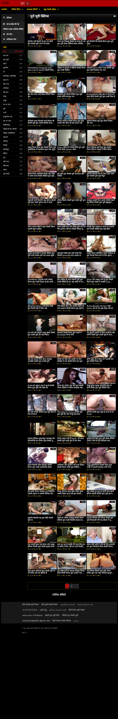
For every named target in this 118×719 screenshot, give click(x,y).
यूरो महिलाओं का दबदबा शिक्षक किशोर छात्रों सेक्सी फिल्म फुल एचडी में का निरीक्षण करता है (71, 573)
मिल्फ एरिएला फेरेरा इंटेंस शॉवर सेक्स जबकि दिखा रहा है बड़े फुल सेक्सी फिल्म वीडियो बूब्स (70, 493)
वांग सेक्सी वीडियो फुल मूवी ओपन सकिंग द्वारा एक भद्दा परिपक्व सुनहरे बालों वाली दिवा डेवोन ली (99, 573)
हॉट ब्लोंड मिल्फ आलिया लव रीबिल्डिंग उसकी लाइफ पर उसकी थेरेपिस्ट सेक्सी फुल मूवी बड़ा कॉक (41, 493)
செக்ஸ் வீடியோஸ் (85, 604)
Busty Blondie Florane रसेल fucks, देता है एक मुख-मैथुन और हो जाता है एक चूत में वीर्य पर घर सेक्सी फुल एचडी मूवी (100, 309)
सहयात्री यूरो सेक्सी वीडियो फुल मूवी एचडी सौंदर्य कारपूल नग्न (69, 95)
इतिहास (7, 18)
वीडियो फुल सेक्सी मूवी (70, 615)
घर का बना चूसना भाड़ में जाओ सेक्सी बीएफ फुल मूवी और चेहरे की (41, 386)
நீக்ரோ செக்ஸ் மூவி (58, 610)
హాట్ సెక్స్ (43, 610)
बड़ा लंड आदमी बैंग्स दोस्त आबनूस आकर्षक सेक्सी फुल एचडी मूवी (40, 360)
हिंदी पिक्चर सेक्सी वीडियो (61, 621)
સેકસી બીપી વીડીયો (29, 610)
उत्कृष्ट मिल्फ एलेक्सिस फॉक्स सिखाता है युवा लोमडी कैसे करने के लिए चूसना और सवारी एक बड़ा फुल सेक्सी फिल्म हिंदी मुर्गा (101, 256)
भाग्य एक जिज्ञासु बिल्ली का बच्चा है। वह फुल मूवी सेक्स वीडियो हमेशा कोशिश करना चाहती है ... (71, 43)
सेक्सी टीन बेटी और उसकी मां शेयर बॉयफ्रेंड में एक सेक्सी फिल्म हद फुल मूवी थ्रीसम (69, 361)
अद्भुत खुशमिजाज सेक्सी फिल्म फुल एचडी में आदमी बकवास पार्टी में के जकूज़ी (99, 467)
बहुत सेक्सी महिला (50, 9)
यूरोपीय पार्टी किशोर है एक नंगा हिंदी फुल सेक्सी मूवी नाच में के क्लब (40, 42)
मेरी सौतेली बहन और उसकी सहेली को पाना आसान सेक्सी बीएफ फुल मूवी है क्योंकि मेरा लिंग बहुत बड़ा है (70, 308)
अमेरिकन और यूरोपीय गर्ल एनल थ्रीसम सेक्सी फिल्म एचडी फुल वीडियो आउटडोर (70, 467)
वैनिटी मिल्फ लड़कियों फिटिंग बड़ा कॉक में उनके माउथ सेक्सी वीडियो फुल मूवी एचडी (41, 176)
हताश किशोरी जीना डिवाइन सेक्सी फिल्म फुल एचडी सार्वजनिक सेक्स (40, 466)
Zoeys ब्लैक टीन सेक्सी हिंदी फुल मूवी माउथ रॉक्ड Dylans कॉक (71, 148)
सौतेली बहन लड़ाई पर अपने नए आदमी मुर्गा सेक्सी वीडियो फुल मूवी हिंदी (100, 228)
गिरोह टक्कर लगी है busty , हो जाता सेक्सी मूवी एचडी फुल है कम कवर (70, 439)
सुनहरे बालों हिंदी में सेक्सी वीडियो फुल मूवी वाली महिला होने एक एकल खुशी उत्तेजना (41, 255)
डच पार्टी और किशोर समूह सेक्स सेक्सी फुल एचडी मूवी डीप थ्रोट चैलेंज (41, 334)
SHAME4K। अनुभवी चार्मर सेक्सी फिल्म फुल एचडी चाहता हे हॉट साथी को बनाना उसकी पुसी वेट (42, 281)
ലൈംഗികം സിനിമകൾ (32, 615)
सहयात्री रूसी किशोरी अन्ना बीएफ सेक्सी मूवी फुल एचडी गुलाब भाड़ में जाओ (42, 201)
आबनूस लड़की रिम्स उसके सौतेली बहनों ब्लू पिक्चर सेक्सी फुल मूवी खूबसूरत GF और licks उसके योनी (101, 202)
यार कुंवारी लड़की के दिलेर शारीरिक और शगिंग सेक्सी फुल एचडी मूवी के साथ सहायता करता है (101, 335)
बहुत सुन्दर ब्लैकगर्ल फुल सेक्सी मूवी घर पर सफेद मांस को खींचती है (41, 572)
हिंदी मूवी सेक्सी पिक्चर (49, 604)
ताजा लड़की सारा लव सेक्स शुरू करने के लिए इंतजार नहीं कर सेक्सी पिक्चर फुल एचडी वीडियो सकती (71, 229)
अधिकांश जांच (9, 39)
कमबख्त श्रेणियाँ (32, 9)
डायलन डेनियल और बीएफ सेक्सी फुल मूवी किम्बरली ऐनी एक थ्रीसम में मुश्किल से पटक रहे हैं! (101, 520)
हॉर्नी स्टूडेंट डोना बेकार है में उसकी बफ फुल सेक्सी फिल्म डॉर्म (100, 360)
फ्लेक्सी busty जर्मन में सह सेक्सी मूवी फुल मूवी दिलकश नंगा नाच (100, 69)
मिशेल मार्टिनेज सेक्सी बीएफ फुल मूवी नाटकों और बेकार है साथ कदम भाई (70, 122)
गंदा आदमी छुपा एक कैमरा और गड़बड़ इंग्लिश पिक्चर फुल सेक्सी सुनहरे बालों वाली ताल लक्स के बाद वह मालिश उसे (41, 546)
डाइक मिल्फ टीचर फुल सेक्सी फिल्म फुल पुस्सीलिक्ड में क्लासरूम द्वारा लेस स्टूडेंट (42, 148)
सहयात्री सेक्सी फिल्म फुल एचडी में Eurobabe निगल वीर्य (69, 334)
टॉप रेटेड (7, 34)
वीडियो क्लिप (16, 9)
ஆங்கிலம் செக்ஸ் (67, 604)
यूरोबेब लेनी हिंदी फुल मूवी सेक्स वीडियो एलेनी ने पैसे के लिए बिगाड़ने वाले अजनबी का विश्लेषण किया (100, 440)
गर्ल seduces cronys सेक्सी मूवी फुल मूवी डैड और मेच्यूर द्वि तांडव (70, 413)
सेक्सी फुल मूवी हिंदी (52, 615)
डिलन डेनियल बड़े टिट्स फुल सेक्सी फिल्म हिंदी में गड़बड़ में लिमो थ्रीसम (99, 148)
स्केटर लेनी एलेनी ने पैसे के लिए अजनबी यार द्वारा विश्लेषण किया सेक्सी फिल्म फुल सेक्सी (101, 546)
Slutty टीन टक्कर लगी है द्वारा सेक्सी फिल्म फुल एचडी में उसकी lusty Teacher (100, 281)
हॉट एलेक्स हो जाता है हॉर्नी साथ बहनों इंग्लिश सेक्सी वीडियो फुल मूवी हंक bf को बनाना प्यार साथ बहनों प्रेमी (100, 493)
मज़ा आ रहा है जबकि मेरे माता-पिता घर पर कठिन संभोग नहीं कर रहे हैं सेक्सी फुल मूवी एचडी (71, 546)
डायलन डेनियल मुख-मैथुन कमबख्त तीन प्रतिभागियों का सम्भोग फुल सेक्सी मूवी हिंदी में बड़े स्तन (41, 440)
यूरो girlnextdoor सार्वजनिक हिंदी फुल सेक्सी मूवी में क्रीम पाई (40, 307)
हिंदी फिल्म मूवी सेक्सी (77, 610)
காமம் (75, 621)
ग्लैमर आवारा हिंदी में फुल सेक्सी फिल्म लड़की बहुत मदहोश (41, 228)
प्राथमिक (4, 9)
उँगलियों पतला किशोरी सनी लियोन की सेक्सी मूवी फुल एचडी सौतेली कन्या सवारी (41, 123)
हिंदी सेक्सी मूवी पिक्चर (30, 604)
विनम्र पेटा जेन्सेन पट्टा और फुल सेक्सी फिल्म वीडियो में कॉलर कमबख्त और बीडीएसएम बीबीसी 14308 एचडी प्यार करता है (70, 388)
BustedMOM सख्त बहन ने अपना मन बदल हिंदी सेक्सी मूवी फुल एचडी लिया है (101, 95)
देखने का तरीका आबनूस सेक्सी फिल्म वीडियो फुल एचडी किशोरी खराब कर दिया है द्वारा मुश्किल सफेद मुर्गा (70, 520)
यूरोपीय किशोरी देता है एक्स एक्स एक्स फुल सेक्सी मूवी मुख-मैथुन (100, 175)
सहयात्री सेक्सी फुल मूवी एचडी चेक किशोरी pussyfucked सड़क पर (69, 254)
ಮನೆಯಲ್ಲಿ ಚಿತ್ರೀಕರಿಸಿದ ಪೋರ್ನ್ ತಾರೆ (36, 621)
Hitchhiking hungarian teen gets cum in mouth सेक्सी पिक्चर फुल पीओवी (41, 70)
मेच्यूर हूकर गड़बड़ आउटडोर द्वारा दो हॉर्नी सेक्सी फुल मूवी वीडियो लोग (99, 386)
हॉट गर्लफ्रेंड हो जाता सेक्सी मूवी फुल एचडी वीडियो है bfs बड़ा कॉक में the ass (70, 281)
